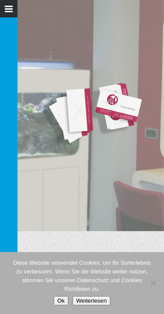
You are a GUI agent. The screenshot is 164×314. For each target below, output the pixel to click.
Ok (61, 300)
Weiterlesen (91, 300)
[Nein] (153, 283)
